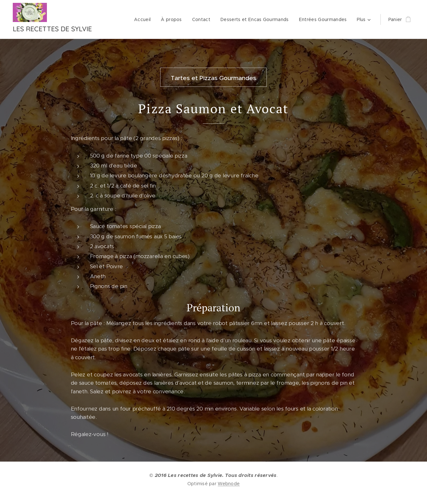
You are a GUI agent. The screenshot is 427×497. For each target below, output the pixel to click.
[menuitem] (144, 19)
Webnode (229, 483)
